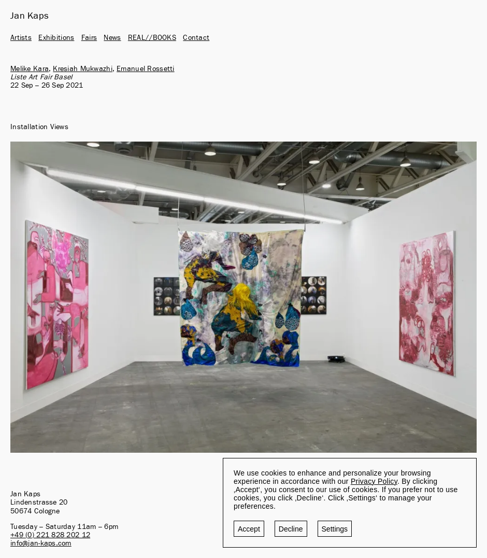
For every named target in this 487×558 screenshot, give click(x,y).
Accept (249, 529)
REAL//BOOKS (152, 37)
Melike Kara (29, 69)
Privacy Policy (374, 481)
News (112, 37)
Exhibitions (56, 37)
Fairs (89, 37)
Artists (21, 37)
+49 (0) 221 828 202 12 (50, 535)
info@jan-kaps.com (40, 543)
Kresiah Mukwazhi (82, 69)
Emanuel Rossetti (145, 69)
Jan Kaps (29, 16)
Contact (196, 37)
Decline (291, 529)
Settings (335, 529)
